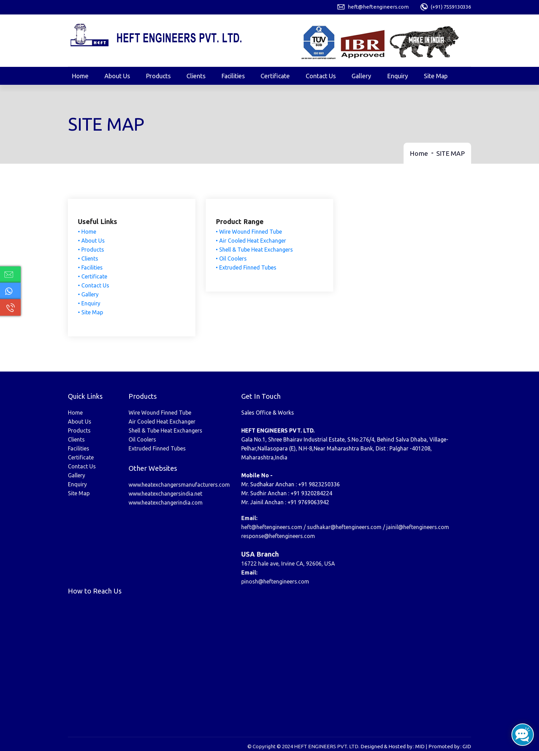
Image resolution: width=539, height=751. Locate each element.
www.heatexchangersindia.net (165, 493)
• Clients (88, 259)
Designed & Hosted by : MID (392, 746)
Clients (195, 75)
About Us (117, 75)
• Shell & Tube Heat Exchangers (254, 250)
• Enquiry (89, 304)
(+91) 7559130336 (451, 7)
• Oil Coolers (231, 259)
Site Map (436, 75)
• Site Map (90, 312)
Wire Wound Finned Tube (160, 412)
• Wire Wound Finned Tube (249, 232)
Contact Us (321, 75)
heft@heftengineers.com (378, 7)
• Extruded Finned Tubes (246, 268)
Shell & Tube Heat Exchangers (165, 430)
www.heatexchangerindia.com (166, 502)
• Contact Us (94, 286)
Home (80, 75)
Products (158, 75)
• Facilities (90, 268)
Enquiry (397, 75)
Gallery (361, 75)
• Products (91, 250)
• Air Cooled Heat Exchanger (251, 241)
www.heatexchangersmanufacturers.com (179, 484)
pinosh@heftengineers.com (275, 581)
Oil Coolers (142, 439)
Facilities (233, 75)
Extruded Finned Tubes (157, 448)
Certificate (275, 75)
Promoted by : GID (449, 746)
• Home (87, 232)
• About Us (91, 241)
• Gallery (88, 295)
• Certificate (93, 277)
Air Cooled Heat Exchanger (162, 421)
